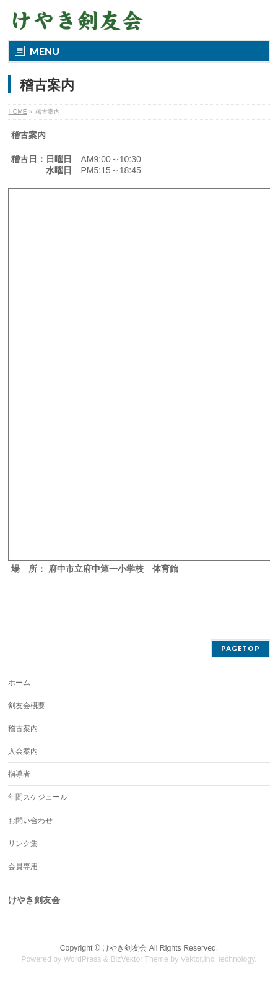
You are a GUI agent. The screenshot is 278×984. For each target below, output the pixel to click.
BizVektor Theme (139, 959)
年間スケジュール (37, 797)
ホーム (19, 682)
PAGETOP (240, 648)
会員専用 (23, 866)
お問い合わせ (30, 820)
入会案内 (23, 751)
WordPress (83, 959)
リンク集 (23, 843)
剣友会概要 (26, 705)
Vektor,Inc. (199, 959)
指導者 (19, 774)
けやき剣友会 (124, 948)
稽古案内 (23, 728)
